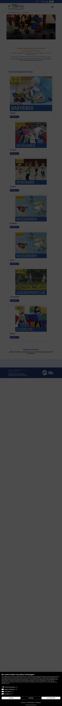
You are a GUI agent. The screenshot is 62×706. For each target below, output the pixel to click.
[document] (31, 679)
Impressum (23, 702)
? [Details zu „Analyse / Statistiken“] (16, 689)
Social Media (7, 691)
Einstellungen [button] (38, 702)
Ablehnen (11, 697)
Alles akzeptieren (51, 697)
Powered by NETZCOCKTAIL (31, 704)
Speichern (31, 697)
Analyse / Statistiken (9, 689)
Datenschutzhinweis (30, 702)
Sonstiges (7, 693)
